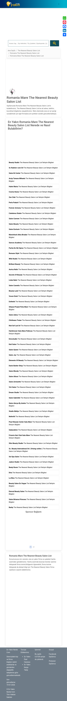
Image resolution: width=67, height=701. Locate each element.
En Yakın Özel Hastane (27, 659)
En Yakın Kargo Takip (27, 667)
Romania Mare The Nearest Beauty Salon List (27, 56)
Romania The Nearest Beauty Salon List (24, 53)
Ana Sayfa (11, 51)
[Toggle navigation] (58, 4)
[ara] (28, 43)
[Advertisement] (34, 24)
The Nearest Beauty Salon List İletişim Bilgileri (31, 162)
